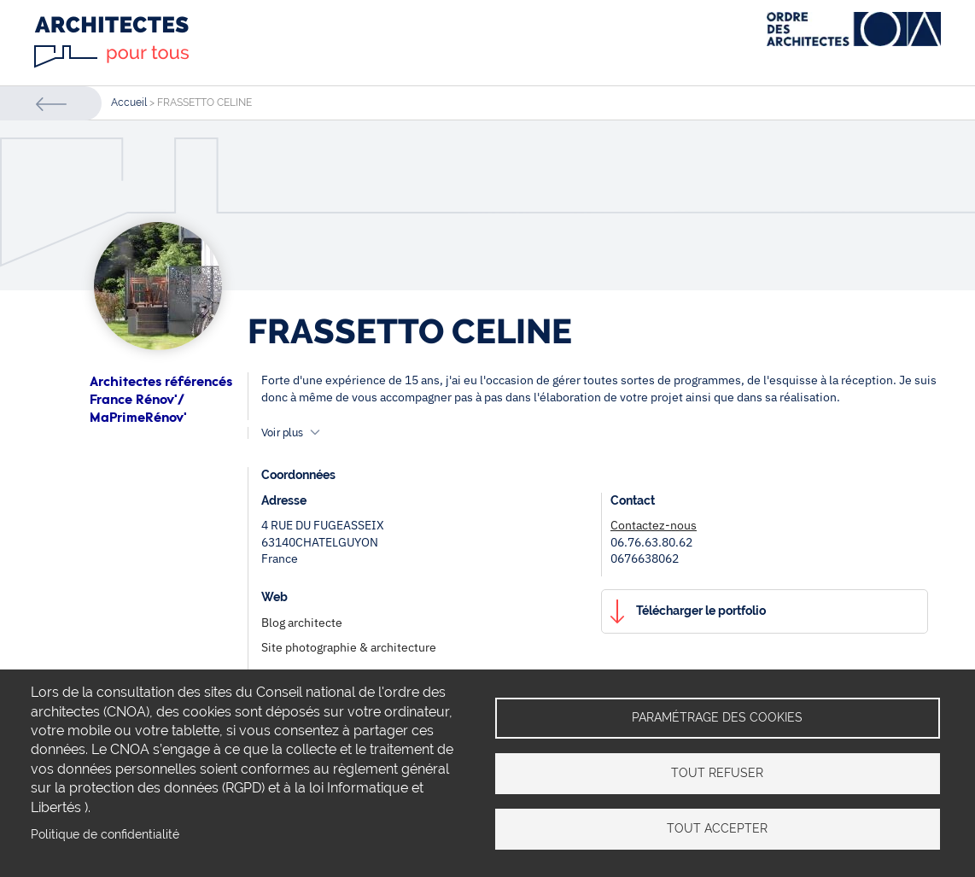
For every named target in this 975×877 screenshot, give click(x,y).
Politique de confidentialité (105, 834)
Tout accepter (717, 828)
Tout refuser (717, 773)
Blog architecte (301, 622)
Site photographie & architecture (348, 647)
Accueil (129, 102)
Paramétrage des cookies (717, 717)
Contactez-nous (653, 525)
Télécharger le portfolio (701, 610)
